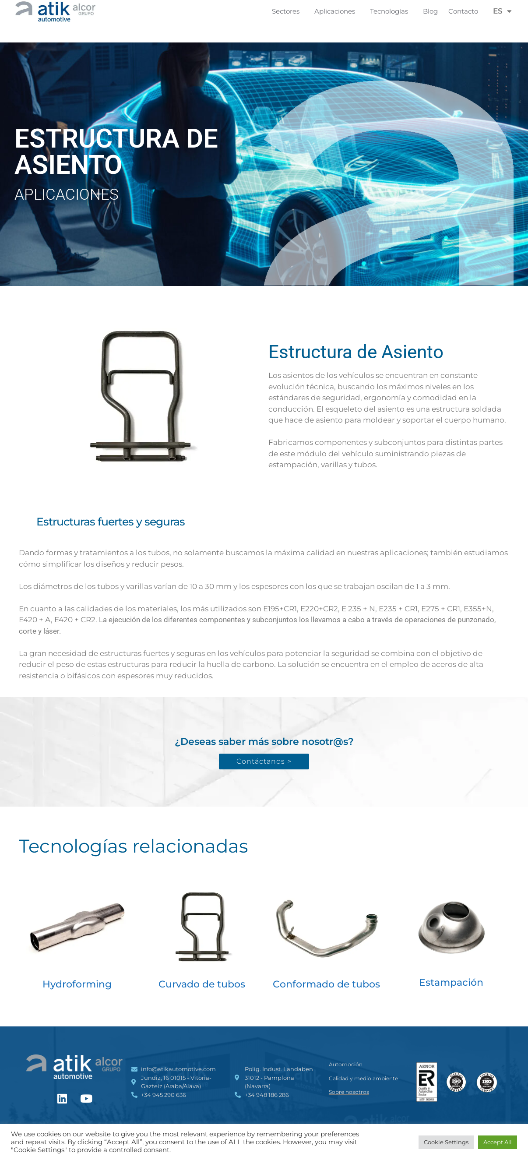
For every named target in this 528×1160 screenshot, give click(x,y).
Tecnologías (391, 11)
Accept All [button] (497, 1142)
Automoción (346, 1064)
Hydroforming (77, 984)
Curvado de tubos (201, 984)
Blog (430, 11)
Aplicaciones (336, 11)
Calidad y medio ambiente (363, 1078)
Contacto (463, 11)
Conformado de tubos (326, 984)
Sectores (288, 11)
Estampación (451, 982)
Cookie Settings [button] (446, 1142)
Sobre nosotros (349, 1092)
